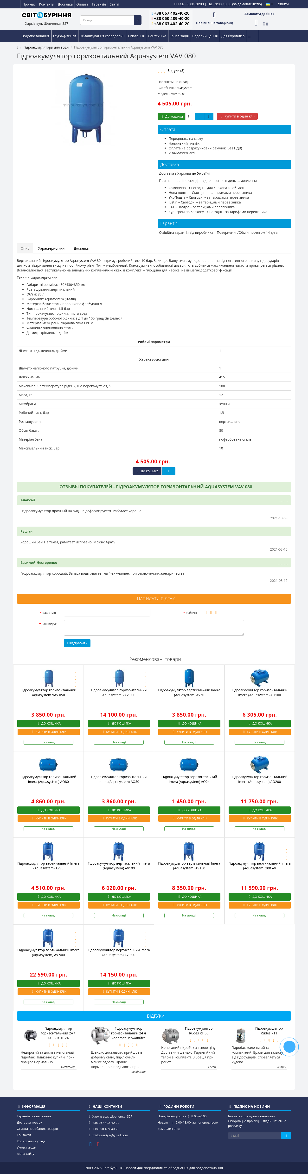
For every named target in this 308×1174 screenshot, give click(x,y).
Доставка (65, 4)
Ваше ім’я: (49, 613)
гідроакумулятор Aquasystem (65, 260)
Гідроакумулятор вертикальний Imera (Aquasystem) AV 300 (119, 952)
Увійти (283, 4)
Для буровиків (233, 36)
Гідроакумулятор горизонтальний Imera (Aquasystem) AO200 (259, 779)
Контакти (46, 4)
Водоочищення (205, 36)
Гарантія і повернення (34, 1116)
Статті (114, 4)
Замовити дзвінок (259, 14)
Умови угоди (26, 1147)
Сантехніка (157, 36)
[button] (259, 22)
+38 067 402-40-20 (172, 13)
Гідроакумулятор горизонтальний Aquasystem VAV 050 (48, 692)
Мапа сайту (25, 1153)
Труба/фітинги (65, 36)
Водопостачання (36, 36)
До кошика (171, 116)
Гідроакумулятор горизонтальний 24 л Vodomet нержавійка (128, 1033)
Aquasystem (183, 88)
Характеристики (51, 248)
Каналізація (180, 36)
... (249, 36)
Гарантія (99, 4)
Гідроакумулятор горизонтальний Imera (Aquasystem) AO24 (189, 779)
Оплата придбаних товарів (37, 1128)
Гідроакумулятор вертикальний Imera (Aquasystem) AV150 (189, 865)
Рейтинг (191, 613)
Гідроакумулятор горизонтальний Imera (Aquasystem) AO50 (119, 779)
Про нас (28, 4)
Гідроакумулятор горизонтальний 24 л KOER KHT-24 (58, 1033)
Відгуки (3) (175, 70)
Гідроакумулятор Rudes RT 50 (199, 1030)
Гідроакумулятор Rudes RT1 (269, 1030)
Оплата (82, 4)
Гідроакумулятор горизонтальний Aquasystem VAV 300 (119, 692)
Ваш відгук (49, 624)
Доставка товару (29, 1122)
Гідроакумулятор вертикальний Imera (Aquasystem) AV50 (189, 692)
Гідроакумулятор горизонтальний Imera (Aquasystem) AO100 (259, 692)
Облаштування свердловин (103, 36)
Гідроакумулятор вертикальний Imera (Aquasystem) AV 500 (48, 952)
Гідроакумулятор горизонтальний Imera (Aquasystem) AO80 (48, 779)
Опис (25, 248)
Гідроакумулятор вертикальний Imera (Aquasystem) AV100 (119, 865)
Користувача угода (31, 1141)
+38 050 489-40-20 (172, 18)
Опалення (137, 36)
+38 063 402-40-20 (172, 23)
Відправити (77, 643)
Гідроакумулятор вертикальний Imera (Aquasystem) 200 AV (260, 865)
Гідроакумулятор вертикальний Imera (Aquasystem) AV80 (48, 865)
